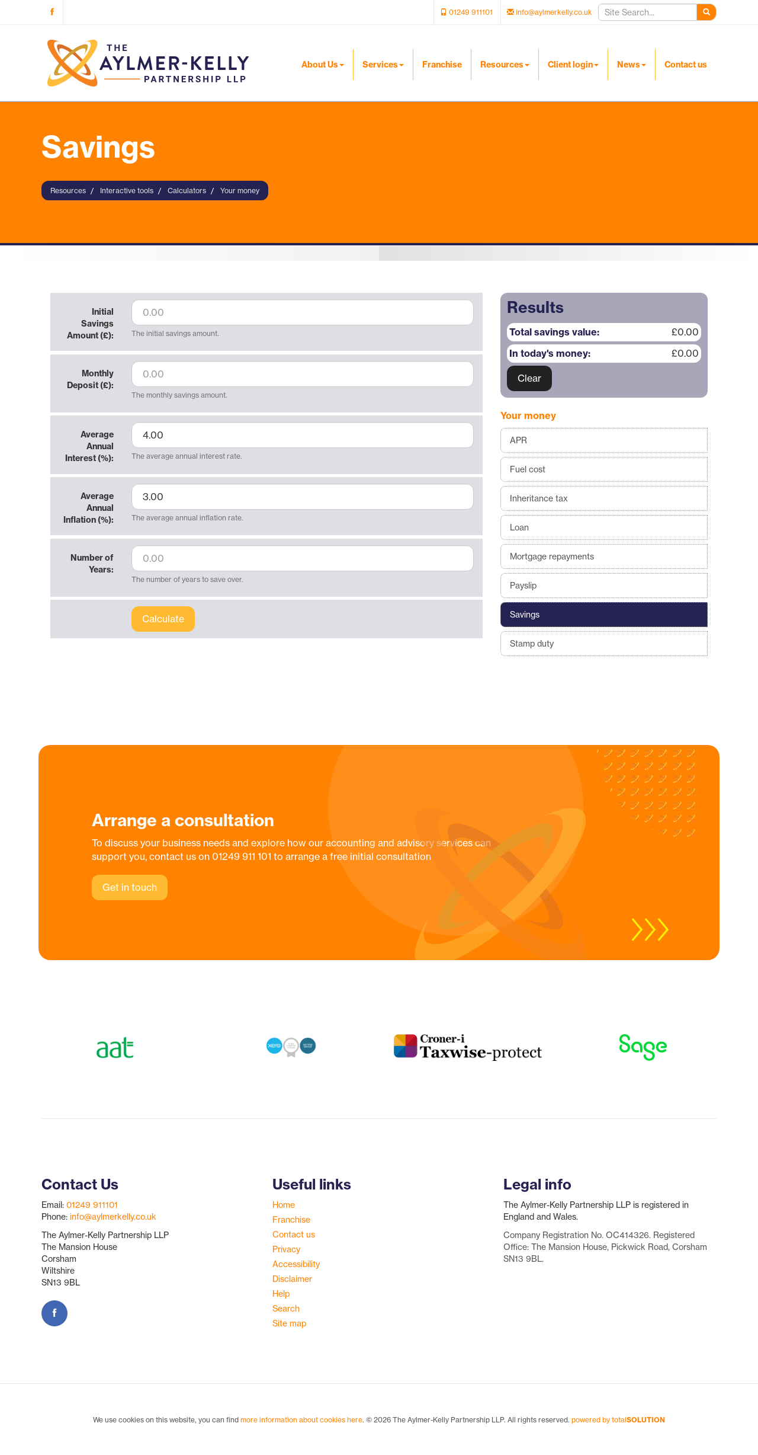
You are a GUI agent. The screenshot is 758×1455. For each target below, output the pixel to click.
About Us (322, 64)
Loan (519, 527)
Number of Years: (92, 563)
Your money (239, 190)
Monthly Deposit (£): (90, 379)
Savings (524, 614)
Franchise (442, 64)
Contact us (685, 64)
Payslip (523, 585)
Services (383, 64)
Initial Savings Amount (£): (90, 323)
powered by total (618, 1419)
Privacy (286, 1249)
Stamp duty (532, 643)
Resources (504, 64)
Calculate (163, 619)
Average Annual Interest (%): (89, 446)
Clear (529, 378)
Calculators (187, 190)
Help (281, 1293)
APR (518, 440)
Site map (289, 1323)
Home (283, 1205)
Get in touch (129, 887)
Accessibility (296, 1264)
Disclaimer (292, 1279)
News (631, 64)
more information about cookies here (301, 1419)
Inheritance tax (539, 498)
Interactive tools (126, 190)
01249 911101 (92, 1205)
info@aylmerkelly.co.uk (113, 1216)
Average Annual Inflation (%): (88, 508)
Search (286, 1308)
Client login (573, 64)
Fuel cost (527, 469)
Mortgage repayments (552, 556)
